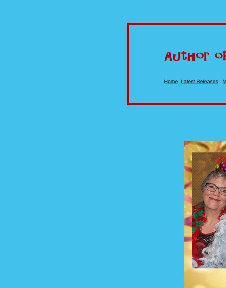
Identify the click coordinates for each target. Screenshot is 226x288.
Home (171, 81)
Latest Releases (199, 81)
